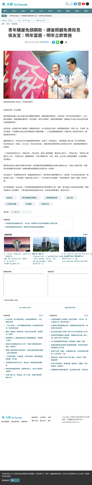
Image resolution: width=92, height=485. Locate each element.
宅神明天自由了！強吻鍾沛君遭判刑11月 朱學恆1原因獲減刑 (30, 16)
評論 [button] (59, 11)
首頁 (3, 24)
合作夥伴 (43, 417)
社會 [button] (50, 11)
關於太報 (35, 420)
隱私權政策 (15, 421)
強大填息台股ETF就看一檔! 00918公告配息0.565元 (69, 331)
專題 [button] (86, 11)
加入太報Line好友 (25, 307)
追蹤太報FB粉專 (70, 307)
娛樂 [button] (77, 11)
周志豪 (46, 42)
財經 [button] (23, 11)
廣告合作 (43, 420)
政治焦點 (14, 24)
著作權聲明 (5, 421)
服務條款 (24, 421)
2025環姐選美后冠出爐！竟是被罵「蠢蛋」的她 (68, 341)
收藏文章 (15, 212)
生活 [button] (41, 11)
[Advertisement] (19, 398)
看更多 (85, 235)
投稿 (49, 417)
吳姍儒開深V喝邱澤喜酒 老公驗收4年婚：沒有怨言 (69, 369)
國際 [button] (32, 11)
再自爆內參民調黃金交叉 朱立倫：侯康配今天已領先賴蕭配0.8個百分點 (31, 223)
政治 (8, 24)
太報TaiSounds (14, 4)
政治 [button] (14, 11)
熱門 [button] (5, 11)
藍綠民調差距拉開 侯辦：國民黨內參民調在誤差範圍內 (25, 227)
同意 (12, 480)
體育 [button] (68, 11)
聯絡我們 (35, 417)
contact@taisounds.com (70, 422)
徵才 (49, 420)
